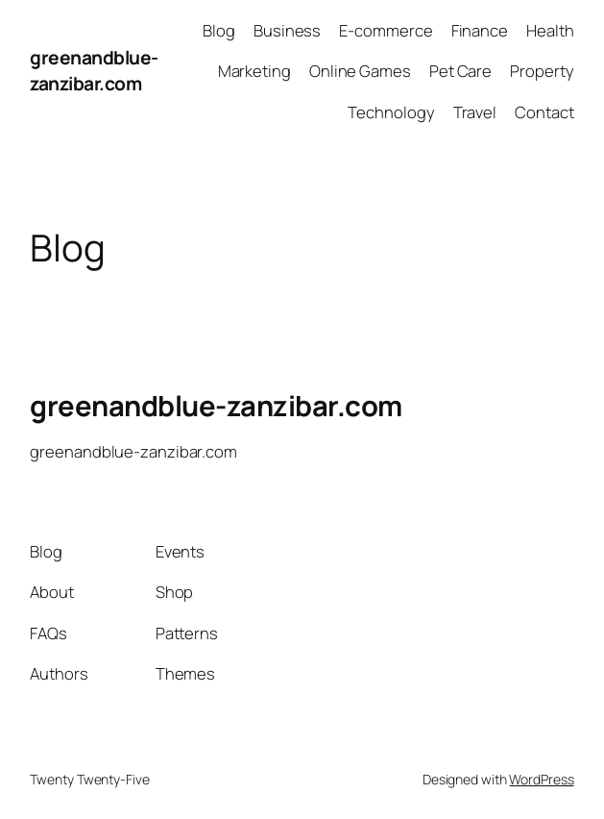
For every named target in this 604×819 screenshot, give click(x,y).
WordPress (541, 779)
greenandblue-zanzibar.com (94, 70)
